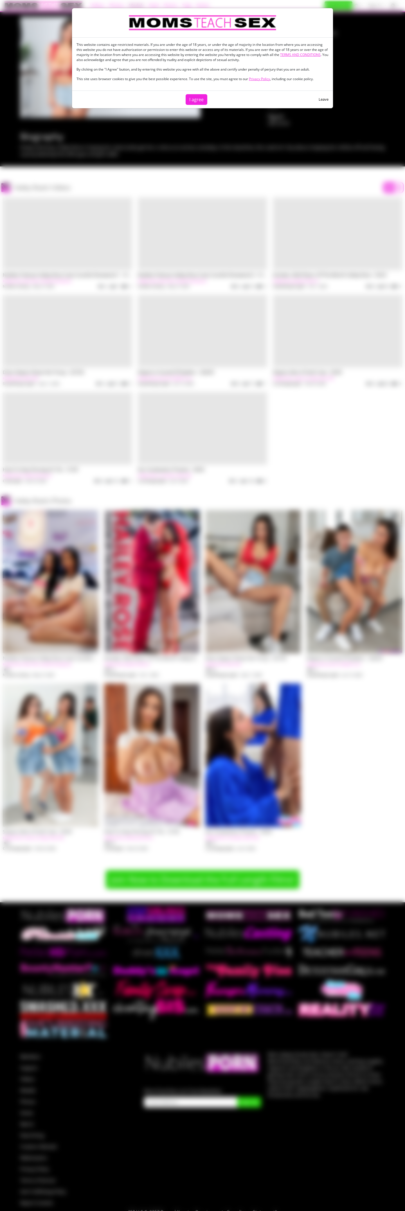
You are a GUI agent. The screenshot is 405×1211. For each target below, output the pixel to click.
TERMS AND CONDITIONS (300, 54)
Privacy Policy (259, 78)
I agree (196, 99)
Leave (323, 99)
